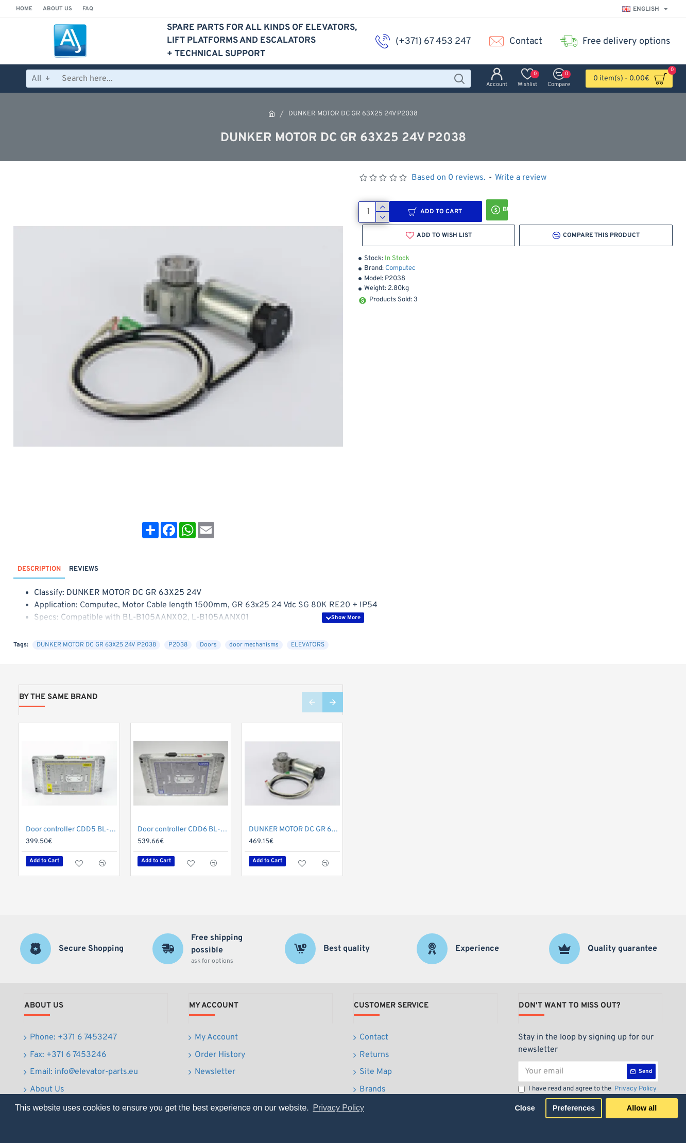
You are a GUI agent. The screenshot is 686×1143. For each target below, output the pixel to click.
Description (39, 559)
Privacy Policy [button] (338, 1107)
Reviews (83, 559)
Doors (208, 625)
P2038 (177, 625)
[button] (312, 682)
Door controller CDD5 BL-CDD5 (71, 810)
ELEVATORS (307, 625)
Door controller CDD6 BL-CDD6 (183, 810)
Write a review (520, 178)
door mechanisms (254, 625)
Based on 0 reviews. (448, 178)
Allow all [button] (642, 1108)
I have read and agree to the (588, 1066)
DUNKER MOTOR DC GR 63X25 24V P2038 (96, 625)
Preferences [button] (574, 1108)
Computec (400, 268)
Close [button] (524, 1108)
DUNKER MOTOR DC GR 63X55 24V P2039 (294, 810)
